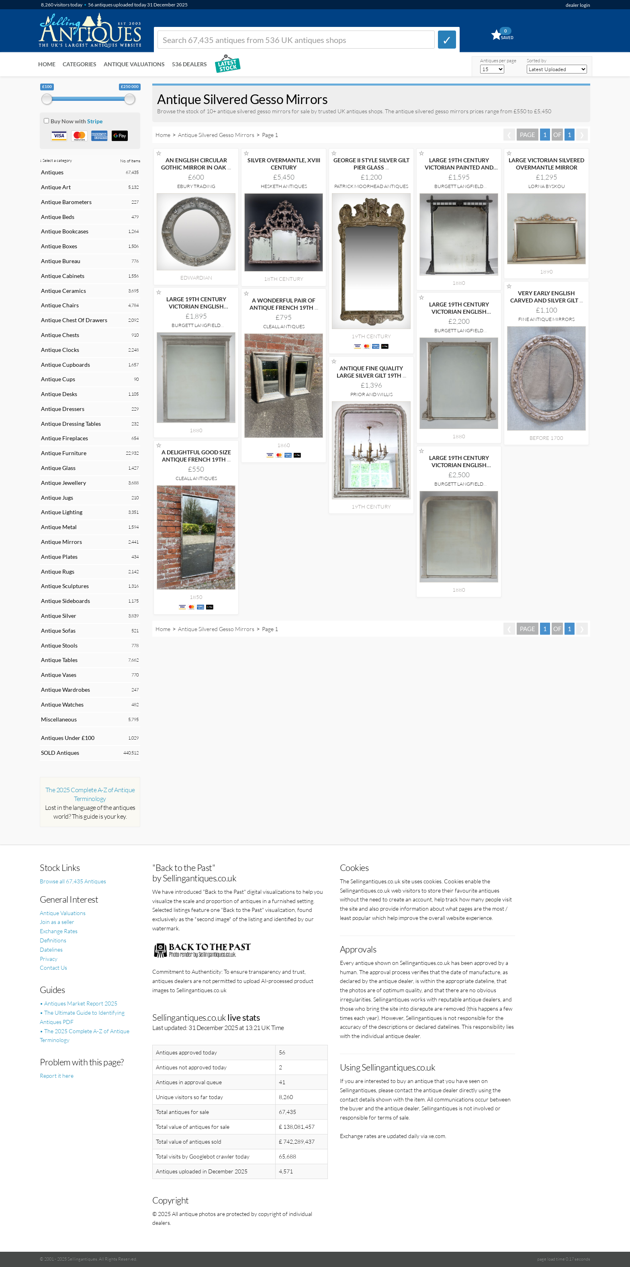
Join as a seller (57, 921)
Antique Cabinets (62, 275)
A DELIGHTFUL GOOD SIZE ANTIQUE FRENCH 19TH (196, 456)
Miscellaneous (59, 719)
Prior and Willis (371, 394)
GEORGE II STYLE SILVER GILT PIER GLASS (371, 164)
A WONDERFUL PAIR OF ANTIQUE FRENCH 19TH (284, 304)
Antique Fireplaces (64, 438)
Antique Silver (58, 615)
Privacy (48, 958)
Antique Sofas (58, 630)
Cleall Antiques (284, 326)
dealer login (578, 5)
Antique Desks (59, 393)
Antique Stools (59, 645)
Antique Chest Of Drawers (74, 320)
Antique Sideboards (65, 600)
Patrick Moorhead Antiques (371, 186)
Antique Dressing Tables (71, 423)
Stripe (94, 121)
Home (46, 64)
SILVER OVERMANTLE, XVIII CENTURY (284, 164)
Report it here (57, 1075)
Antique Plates (59, 556)
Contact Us (53, 967)
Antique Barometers (66, 201)
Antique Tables (59, 659)
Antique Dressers (62, 408)
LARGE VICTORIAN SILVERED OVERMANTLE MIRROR (546, 164)
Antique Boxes (59, 246)
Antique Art (56, 187)
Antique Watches (62, 704)
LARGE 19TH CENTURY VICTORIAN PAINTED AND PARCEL (459, 167)
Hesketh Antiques (284, 186)
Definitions (53, 940)
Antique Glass (58, 467)
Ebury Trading (196, 186)
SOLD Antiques (60, 752)
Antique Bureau (60, 260)
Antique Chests (60, 334)
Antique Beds (57, 216)
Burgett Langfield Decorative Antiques (459, 189)
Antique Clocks (60, 349)
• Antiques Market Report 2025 (78, 1003)
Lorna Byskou (546, 186)
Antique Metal (59, 526)
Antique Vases (58, 674)
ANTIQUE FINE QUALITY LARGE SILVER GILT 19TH (371, 372)
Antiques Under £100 (67, 737)
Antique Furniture (63, 453)
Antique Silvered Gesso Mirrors (216, 134)
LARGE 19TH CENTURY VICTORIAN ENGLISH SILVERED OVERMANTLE (196, 306)
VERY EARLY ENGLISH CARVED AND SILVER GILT (546, 297)
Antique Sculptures (65, 585)
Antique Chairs (60, 305)
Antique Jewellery (63, 482)
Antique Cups (58, 379)
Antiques (52, 172)
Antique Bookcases (64, 231)
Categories (79, 64)
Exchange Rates (59, 931)
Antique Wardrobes (65, 689)
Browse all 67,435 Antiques (73, 881)
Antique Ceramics (63, 290)
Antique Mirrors (61, 541)
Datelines (51, 949)
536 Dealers (189, 64)
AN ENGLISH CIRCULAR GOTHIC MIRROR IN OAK (196, 164)
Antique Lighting (61, 512)
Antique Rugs (57, 571)
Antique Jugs (57, 497)
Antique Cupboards (65, 364)
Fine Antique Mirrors (546, 319)
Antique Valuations (134, 64)
